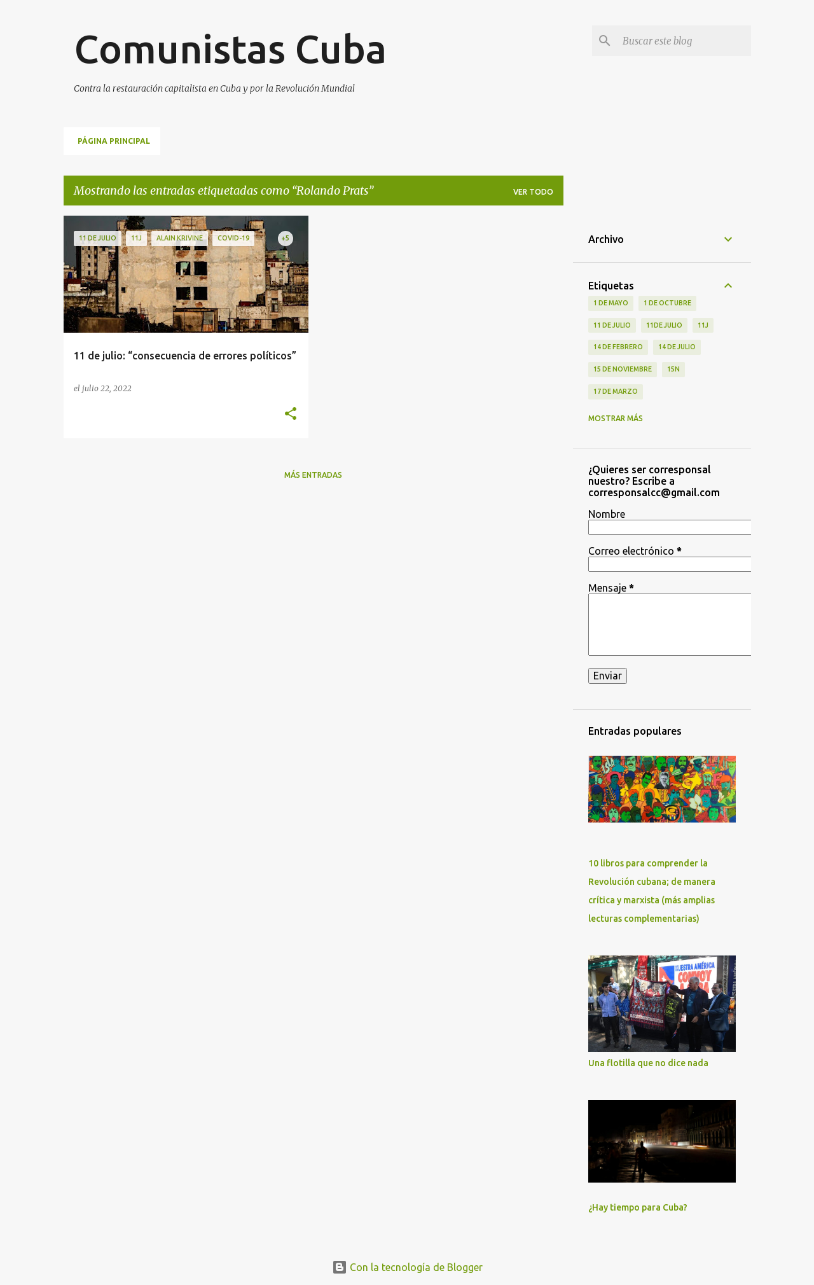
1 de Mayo (610, 303)
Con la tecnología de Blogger (407, 1267)
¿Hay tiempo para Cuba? (637, 1207)
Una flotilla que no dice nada (648, 1063)
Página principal (114, 141)
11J (703, 325)
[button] (290, 414)
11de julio (664, 325)
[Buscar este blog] (684, 40)
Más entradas (313, 475)
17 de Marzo (615, 391)
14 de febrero (618, 347)
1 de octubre (667, 303)
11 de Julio (612, 325)
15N (673, 369)
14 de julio (677, 347)
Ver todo (533, 192)
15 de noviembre (622, 369)
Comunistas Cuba (230, 48)
